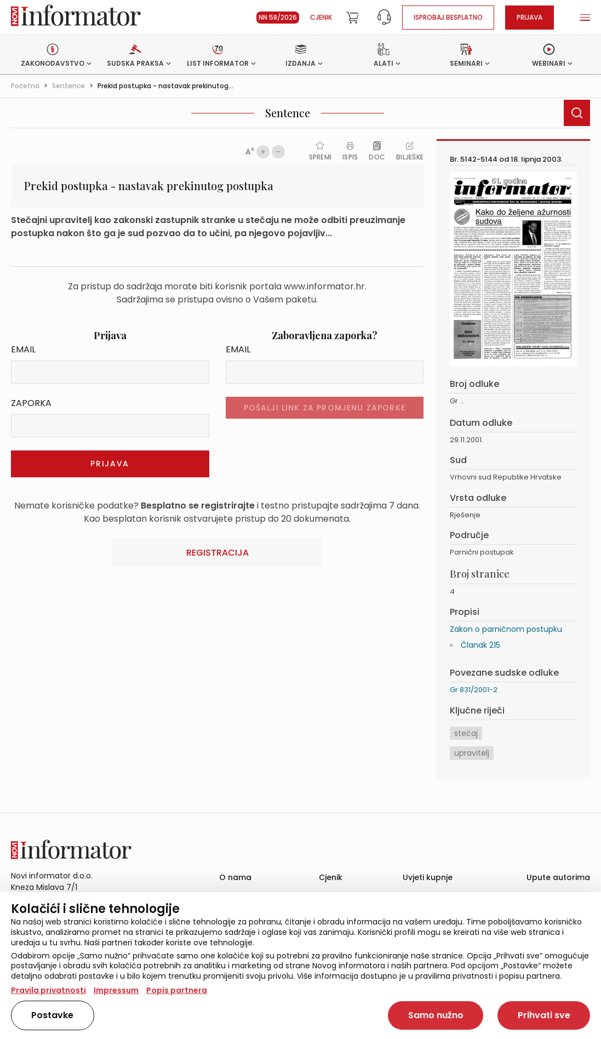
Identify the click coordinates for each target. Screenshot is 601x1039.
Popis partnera (176, 990)
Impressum (116, 990)
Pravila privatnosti (48, 990)
